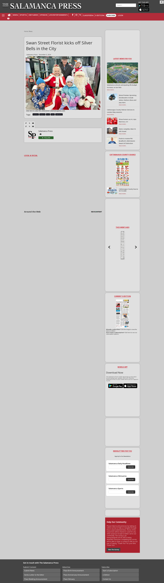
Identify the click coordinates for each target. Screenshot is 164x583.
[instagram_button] (76, 15)
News (30, 31)
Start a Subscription (110, 571)
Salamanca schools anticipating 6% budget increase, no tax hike (122, 86)
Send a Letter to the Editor (34, 575)
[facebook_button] (72, 15)
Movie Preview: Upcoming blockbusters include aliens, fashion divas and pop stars (127, 98)
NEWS (15, 15)
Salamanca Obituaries (118, 476)
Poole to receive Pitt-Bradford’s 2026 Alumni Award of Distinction (127, 141)
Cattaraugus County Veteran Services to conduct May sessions (120, 111)
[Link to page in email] (33, 123)
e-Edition (106, 575)
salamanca (59, 114)
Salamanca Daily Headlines (119, 464)
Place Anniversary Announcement (76, 575)
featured (42, 114)
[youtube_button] (8, 18)
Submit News (29, 571)
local (48, 114)
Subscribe (111, 15)
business (35, 114)
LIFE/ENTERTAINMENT (58, 15)
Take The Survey (113, 549)
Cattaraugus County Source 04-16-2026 (128, 190)
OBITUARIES (33, 15)
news (52, 114)
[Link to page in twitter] (29, 123)
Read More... (111, 90)
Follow (47, 138)
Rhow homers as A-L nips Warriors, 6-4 (127, 120)
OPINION (43, 15)
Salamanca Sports (116, 489)
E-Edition (99, 15)
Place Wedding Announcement (35, 579)
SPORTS (23, 15)
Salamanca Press (32, 55)
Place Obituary (69, 579)
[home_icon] (9, 15)
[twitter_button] (80, 15)
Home (26, 31)
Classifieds (88, 15)
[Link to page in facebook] (26, 123)
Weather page (99, 7)
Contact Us (107, 579)
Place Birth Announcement (73, 571)
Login (120, 15)
